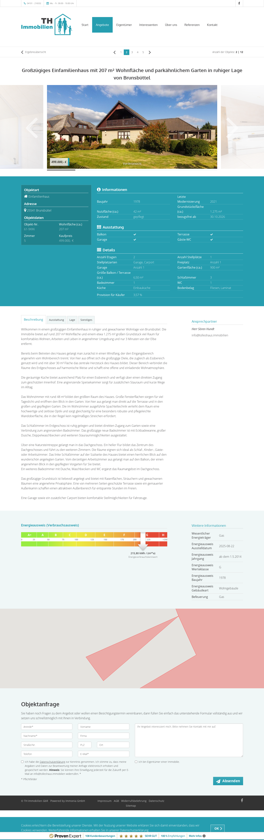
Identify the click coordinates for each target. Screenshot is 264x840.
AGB (116, 801)
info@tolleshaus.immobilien (210, 335)
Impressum (104, 801)
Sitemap (131, 805)
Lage (72, 320)
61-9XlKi (29, 229)
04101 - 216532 (34, 3)
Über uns (171, 25)
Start (85, 25)
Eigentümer (124, 25)
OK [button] (216, 828)
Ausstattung (56, 320)
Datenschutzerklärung (52, 762)
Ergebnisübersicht (33, 52)
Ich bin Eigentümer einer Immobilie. (157, 762)
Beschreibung (33, 319)
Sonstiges (86, 320)
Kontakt (212, 25)
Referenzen (192, 25)
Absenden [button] (231, 781)
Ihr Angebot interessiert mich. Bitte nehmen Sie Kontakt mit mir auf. (189, 740)
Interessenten (148, 25)
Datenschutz (156, 801)
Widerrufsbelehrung (134, 801)
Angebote (102, 25)
